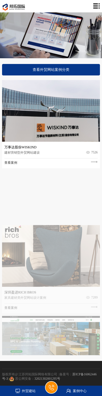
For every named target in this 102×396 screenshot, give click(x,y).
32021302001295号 (47, 378)
